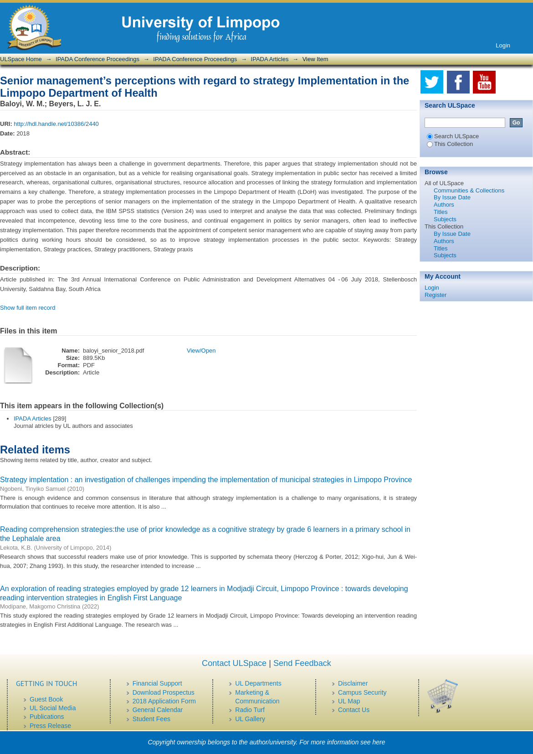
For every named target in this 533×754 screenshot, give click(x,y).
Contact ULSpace (234, 663)
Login (503, 45)
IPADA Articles (270, 59)
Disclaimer (353, 683)
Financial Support (157, 683)
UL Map (349, 701)
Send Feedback (302, 663)
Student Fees (151, 719)
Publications (47, 716)
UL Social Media (53, 708)
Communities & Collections (469, 190)
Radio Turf (250, 709)
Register (435, 294)
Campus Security (362, 692)
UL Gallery (250, 719)
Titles (441, 211)
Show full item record (27, 307)
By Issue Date (452, 197)
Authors (444, 204)
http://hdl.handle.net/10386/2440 (56, 123)
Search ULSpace (453, 136)
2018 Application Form (164, 701)
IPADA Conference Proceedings (97, 59)
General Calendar (158, 709)
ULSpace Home (21, 59)
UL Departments (258, 683)
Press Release (50, 725)
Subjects (445, 219)
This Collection (450, 143)
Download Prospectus (164, 692)
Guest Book (46, 699)
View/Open (201, 350)
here (379, 742)
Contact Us (353, 709)
